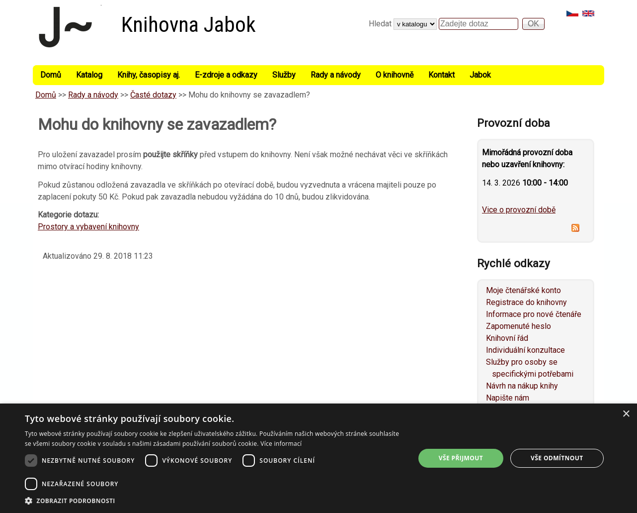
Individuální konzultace (525, 350)
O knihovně (394, 75)
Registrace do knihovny (526, 302)
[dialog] (318, 458)
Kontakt (441, 75)
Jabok (480, 75)
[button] (214, 501)
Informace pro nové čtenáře (533, 314)
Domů (50, 75)
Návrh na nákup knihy (522, 386)
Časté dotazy (153, 95)
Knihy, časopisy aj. (148, 75)
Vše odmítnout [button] (557, 458)
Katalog (89, 75)
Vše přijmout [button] (461, 458)
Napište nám (507, 398)
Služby (284, 75)
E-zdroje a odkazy (226, 75)
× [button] (626, 414)
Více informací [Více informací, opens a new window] (281, 443)
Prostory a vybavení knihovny (88, 226)
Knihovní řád (507, 338)
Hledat (381, 23)
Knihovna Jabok (188, 24)
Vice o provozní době (519, 209)
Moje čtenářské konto (523, 290)
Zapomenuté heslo (518, 326)
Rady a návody (336, 75)
